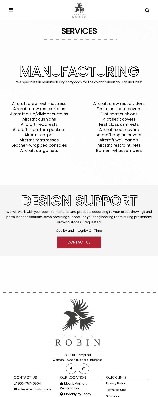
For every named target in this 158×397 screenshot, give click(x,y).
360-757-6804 (29, 383)
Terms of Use (116, 390)
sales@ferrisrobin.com (34, 389)
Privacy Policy (116, 383)
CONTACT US (79, 242)
